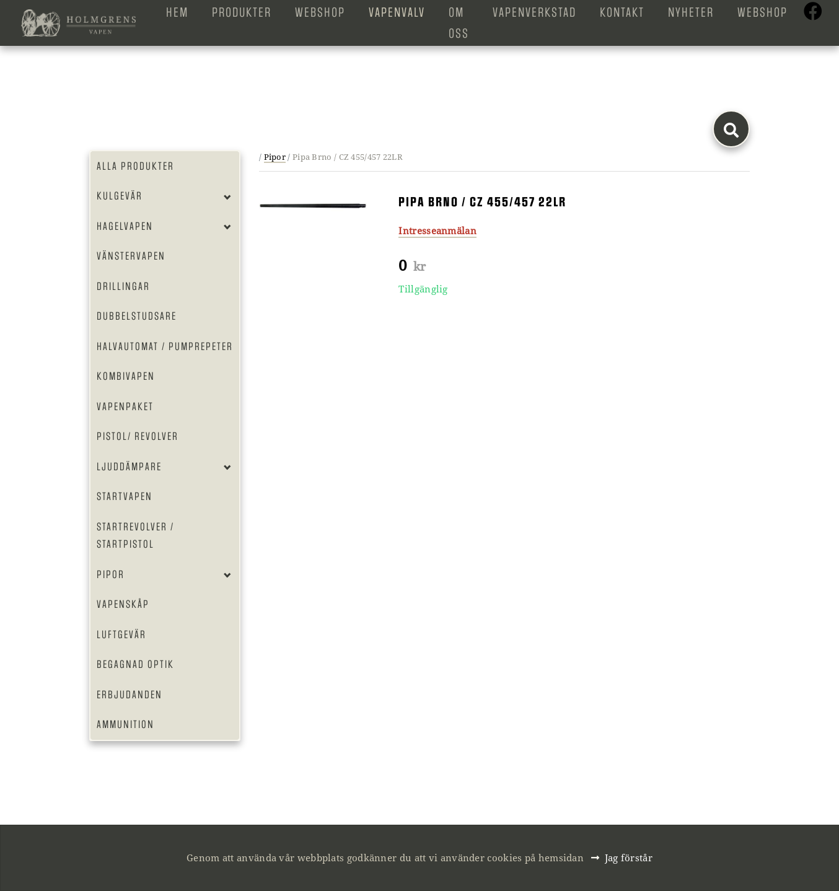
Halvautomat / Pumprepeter (165, 346)
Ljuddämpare (129, 466)
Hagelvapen (125, 226)
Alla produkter (135, 166)
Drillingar (123, 286)
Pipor (111, 574)
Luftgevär (121, 634)
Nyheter (691, 12)
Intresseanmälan (437, 230)
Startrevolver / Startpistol (135, 535)
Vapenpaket (125, 406)
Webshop (320, 12)
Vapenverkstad (534, 12)
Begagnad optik (135, 664)
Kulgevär (120, 196)
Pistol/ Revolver (137, 436)
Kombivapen (126, 376)
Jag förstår (628, 857)
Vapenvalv (397, 12)
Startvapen (124, 496)
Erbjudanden (129, 694)
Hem (177, 12)
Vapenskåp (123, 604)
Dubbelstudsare (137, 316)
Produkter (241, 12)
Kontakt (622, 12)
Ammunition (125, 724)
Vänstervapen (131, 256)
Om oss (459, 23)
